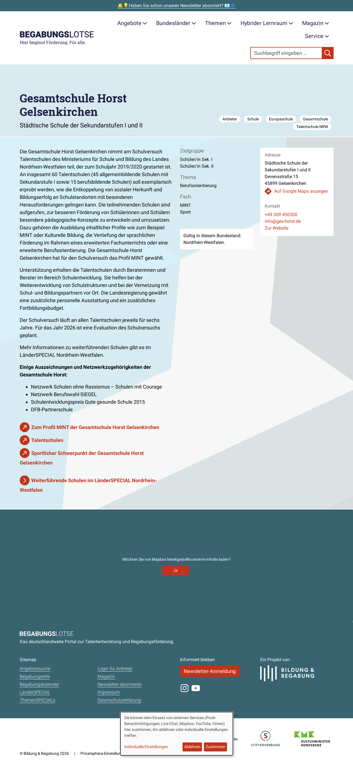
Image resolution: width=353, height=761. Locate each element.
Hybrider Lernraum (266, 23)
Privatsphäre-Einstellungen (103, 753)
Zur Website (276, 228)
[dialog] (176, 733)
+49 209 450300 (281, 214)
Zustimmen (215, 746)
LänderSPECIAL (35, 692)
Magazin (315, 23)
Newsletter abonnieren (120, 684)
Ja (175, 570)
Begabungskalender (39, 684)
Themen (218, 23)
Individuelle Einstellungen (146, 746)
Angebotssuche (35, 668)
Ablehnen (192, 746)
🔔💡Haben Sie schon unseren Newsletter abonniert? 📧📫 (177, 5)
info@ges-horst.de (283, 221)
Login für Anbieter (115, 668)
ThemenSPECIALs (37, 700)
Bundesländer (176, 23)
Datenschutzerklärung (119, 700)
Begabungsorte (35, 676)
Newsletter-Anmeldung (210, 671)
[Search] (286, 53)
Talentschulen (47, 440)
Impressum (109, 692)
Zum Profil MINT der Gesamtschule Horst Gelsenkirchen (95, 427)
